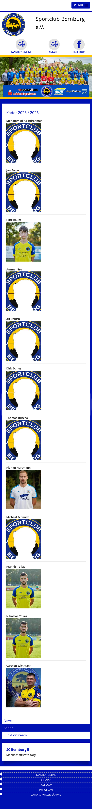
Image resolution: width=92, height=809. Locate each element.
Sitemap (46, 779)
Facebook (46, 784)
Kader (8, 727)
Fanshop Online (46, 775)
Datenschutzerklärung (46, 794)
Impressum (46, 789)
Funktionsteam (15, 735)
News (8, 720)
